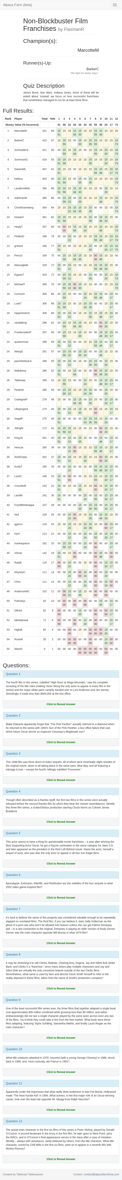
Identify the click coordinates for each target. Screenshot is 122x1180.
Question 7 (13, 909)
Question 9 (13, 999)
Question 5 (13, 833)
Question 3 (13, 753)
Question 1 (13, 674)
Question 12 (14, 1121)
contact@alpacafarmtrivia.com (101, 1174)
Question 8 (13, 954)
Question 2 (13, 715)
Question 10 (14, 1049)
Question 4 (13, 791)
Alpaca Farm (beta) (17, 5)
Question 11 (14, 1083)
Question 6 (13, 875)
